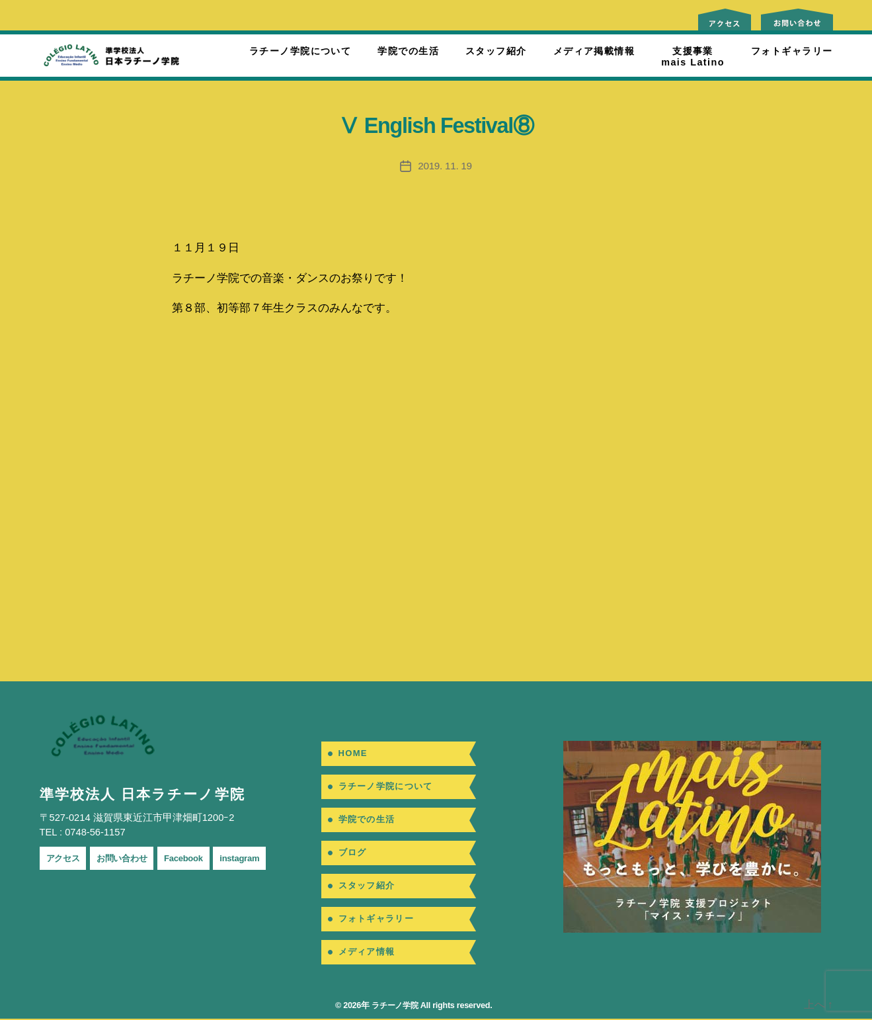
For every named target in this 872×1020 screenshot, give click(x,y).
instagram (260, 858)
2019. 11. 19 (444, 165)
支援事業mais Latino (693, 56)
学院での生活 (408, 51)
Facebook (199, 858)
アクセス (65, 858)
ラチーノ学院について (300, 51)
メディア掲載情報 (594, 51)
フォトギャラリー (792, 51)
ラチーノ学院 (393, 1006)
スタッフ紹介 (496, 51)
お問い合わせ (131, 858)
